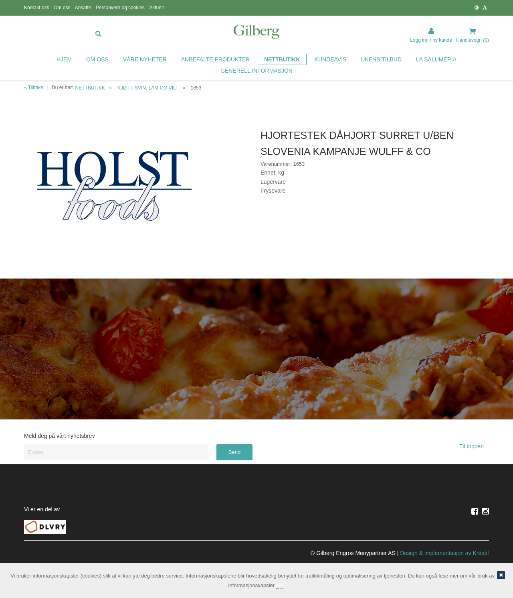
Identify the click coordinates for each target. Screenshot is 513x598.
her (279, 585)
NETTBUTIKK (90, 88)
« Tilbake (33, 87)
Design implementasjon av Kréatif (444, 553)
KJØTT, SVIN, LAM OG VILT (147, 88)
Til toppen (474, 446)
